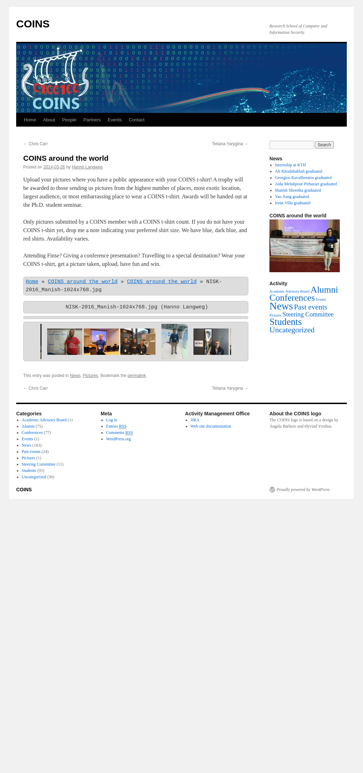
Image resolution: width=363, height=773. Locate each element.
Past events (31, 451)
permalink (137, 375)
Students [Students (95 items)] (285, 322)
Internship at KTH (290, 164)
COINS (33, 24)
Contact (137, 119)
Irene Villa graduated (293, 202)
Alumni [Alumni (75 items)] (324, 290)
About (49, 119)
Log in (111, 419)
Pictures (90, 375)
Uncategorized (34, 476)
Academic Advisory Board (44, 419)
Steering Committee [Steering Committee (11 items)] (307, 314)
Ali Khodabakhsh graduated (299, 171)
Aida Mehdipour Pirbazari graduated (306, 183)
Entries (116, 426)
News (75, 375)
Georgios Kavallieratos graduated (303, 177)
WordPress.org (118, 438)
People (69, 119)
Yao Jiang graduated (292, 196)
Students (29, 470)
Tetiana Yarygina (230, 143)
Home (30, 119)
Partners (92, 119)
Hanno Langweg (87, 167)
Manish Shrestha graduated (298, 190)
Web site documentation (211, 426)
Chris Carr (35, 143)
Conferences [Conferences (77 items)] (292, 298)
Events (115, 119)
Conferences (32, 432)
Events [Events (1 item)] (321, 299)
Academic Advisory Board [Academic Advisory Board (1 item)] (289, 291)
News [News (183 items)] (281, 306)
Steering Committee (39, 464)
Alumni (28, 426)
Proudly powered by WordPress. (303, 489)
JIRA (195, 419)
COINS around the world (82, 282)
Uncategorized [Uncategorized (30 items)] (291, 329)
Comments (119, 432)
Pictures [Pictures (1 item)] (275, 315)
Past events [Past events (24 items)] (310, 307)
